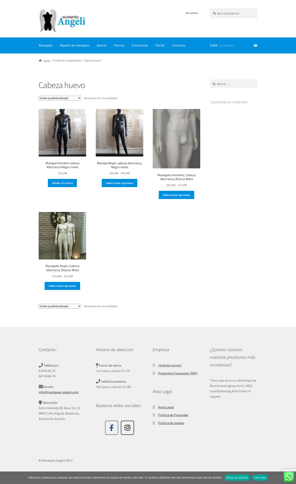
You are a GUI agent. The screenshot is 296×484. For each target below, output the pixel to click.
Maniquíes (46, 45)
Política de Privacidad (173, 415)
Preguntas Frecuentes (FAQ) (178, 373)
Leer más (260, 477)
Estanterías (140, 45)
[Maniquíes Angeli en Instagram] (127, 428)
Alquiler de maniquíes (75, 45)
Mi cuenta (192, 13)
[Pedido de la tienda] (60, 98)
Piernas (119, 45)
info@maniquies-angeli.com (59, 392)
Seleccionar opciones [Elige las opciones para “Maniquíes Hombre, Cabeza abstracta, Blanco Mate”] (176, 195)
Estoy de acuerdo (237, 477)
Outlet (160, 45)
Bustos (102, 45)
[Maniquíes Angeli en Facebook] (111, 428)
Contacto (178, 45)
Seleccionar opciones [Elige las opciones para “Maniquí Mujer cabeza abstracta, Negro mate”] (119, 183)
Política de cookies (171, 423)
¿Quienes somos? (170, 365)
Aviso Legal (166, 407)
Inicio (47, 60)
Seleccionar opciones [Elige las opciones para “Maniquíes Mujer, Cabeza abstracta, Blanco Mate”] (62, 286)
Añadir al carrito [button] (62, 183)
